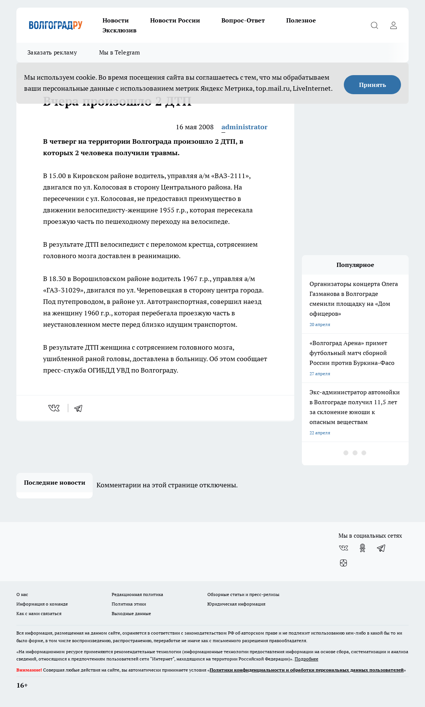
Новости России (175, 20)
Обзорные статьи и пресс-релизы (243, 594)
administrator (244, 126)
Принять (372, 84)
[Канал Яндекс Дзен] (343, 563)
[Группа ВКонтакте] (343, 548)
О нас (22, 594)
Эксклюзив (119, 30)
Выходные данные (131, 613)
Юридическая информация (236, 604)
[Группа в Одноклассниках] (362, 548)
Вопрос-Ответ (243, 20)
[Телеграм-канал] (381, 548)
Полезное (301, 20)
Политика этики (129, 604)
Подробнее (306, 659)
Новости (116, 20)
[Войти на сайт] (393, 25)
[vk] (54, 408)
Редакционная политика (137, 594)
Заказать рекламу (52, 52)
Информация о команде (42, 604)
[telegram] (80, 408)
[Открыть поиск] (374, 25)
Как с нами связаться (38, 613)
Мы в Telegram (119, 52)
